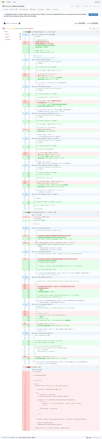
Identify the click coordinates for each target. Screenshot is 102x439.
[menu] (97, 28)
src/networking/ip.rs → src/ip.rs (42, 32)
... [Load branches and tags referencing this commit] (4, 19)
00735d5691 (95, 23)
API (99, 437)
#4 (4, 14)
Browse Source (93, 14)
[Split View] (94, 28)
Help (14, 2)
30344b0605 (82, 23)
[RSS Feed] (72, 6)
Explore (9, 2)
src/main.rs (35, 367)
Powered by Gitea (6, 437)
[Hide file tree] (3, 28)
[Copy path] (54, 32)
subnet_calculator (18, 6)
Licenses (95, 437)
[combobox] (90, 28)
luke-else (8, 6)
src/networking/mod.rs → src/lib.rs (42, 212)
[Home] (3, 2)
